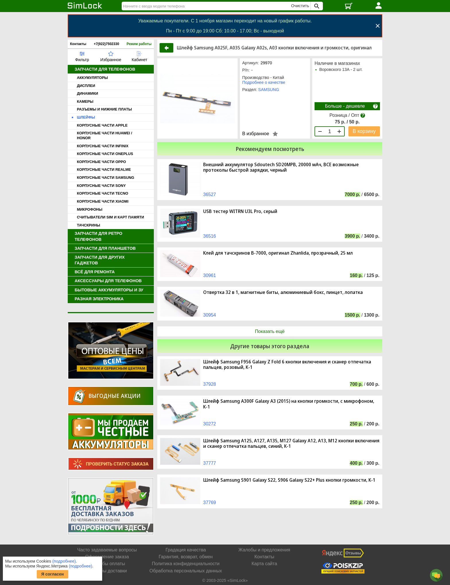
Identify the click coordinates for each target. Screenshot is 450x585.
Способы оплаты (107, 563)
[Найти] (207, 6)
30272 (209, 423)
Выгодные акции (114, 396)
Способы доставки (107, 570)
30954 (209, 315)
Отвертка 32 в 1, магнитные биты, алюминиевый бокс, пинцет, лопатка (283, 292)
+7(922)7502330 (106, 44)
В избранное (255, 133)
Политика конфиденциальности (186, 563)
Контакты (78, 44)
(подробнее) (64, 561)
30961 (209, 275)
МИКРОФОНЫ (89, 209)
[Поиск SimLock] (316, 6)
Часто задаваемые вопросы (107, 549)
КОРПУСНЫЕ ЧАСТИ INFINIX (102, 146)
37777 (209, 463)
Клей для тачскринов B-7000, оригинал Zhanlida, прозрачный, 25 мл (278, 253)
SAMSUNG (268, 89)
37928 (209, 384)
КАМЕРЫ (85, 101)
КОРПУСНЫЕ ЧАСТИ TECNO (102, 193)
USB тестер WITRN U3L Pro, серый (240, 211)
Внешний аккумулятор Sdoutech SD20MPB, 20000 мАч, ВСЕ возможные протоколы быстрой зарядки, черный (281, 167)
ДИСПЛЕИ (86, 86)
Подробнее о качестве (263, 82)
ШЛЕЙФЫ (86, 117)
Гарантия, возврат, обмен (186, 556)
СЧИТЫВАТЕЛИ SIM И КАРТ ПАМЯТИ (110, 217)
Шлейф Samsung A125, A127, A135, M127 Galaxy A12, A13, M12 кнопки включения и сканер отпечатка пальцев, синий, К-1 (291, 443)
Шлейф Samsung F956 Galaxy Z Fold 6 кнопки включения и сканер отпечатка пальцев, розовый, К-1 (287, 364)
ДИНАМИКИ (87, 93)
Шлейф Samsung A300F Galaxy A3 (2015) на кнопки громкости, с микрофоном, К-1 (288, 403)
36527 (209, 194)
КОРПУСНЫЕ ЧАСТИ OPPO (101, 162)
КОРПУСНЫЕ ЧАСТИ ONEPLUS (105, 154)
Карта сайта (264, 563)
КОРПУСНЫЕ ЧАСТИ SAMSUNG (105, 177)
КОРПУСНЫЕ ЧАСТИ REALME (104, 169)
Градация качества (186, 549)
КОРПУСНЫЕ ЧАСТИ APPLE (102, 125)
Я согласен (52, 574)
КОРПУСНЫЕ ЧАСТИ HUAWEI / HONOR (104, 135)
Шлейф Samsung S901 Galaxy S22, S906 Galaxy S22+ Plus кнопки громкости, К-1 (289, 480)
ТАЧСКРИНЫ (88, 225)
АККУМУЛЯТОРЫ (92, 77)
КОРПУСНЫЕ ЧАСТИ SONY (101, 185)
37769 (209, 502)
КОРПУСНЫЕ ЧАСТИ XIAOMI (102, 201)
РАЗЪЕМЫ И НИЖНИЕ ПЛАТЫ (104, 109)
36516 (209, 236)
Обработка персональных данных (186, 570)
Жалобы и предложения (264, 549)
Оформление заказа (107, 556)
